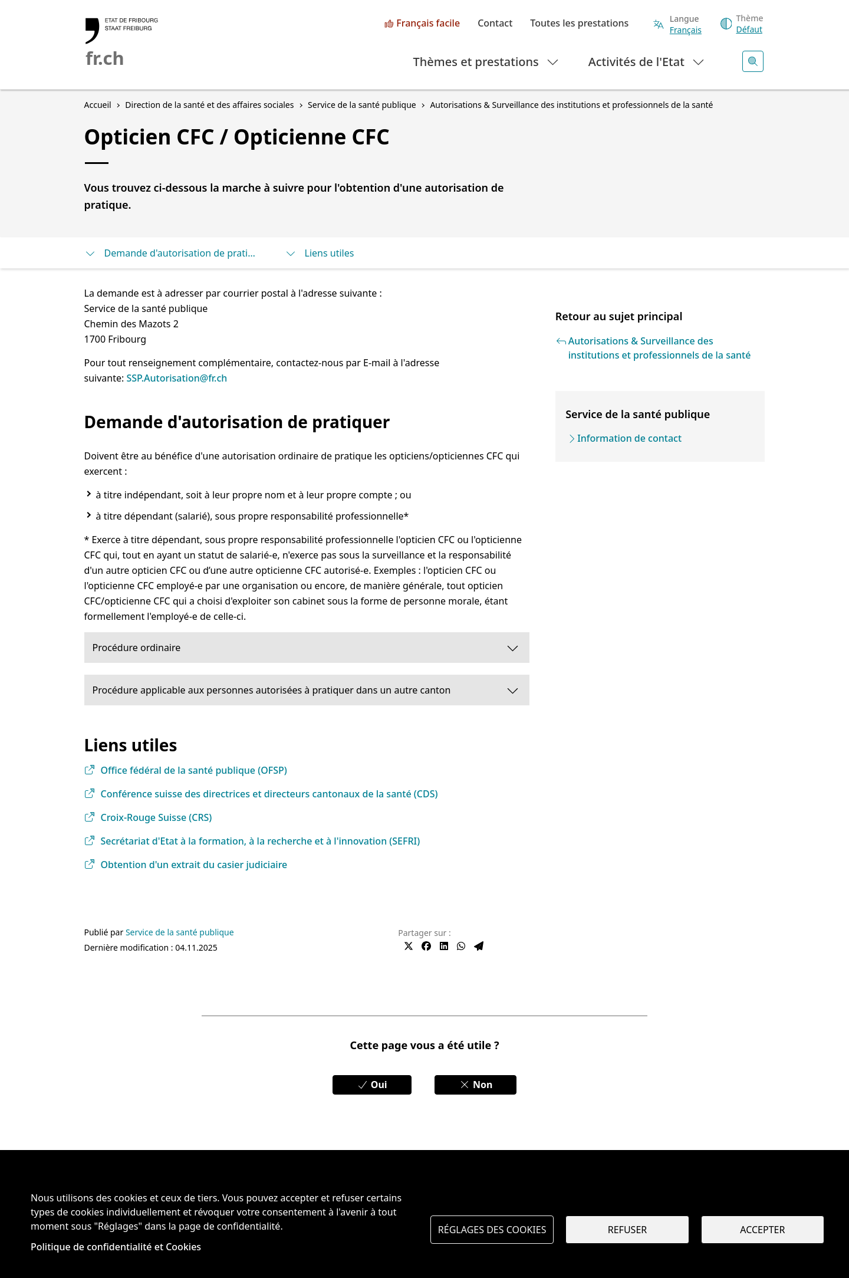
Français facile (428, 23)
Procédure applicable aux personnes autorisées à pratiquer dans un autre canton (306, 690)
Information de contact (629, 438)
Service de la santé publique (180, 932)
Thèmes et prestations (486, 61)
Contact (495, 23)
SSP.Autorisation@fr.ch (176, 378)
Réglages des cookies (492, 1229)
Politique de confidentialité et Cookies (116, 1246)
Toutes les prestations (579, 23)
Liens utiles (319, 253)
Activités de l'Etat (647, 61)
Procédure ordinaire (306, 647)
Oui (372, 1084)
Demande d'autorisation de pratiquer (172, 253)
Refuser (627, 1229)
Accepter (762, 1229)
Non (476, 1084)
